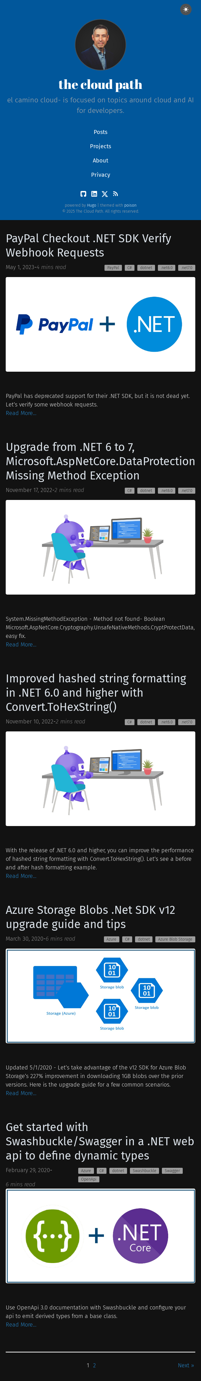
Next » (186, 1365)
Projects (100, 146)
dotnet (146, 267)
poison (130, 205)
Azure (111, 939)
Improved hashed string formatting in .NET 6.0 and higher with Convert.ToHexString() (96, 693)
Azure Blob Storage (175, 939)
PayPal (113, 267)
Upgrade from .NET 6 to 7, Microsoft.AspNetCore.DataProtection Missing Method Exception (100, 461)
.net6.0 (167, 267)
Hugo (91, 205)
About (100, 160)
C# (129, 267)
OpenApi (89, 1179)
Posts (100, 132)
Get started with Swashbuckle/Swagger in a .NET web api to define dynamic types (100, 1141)
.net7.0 (186, 267)
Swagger (172, 1170)
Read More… (21, 413)
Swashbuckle (144, 1170)
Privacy (100, 174)
